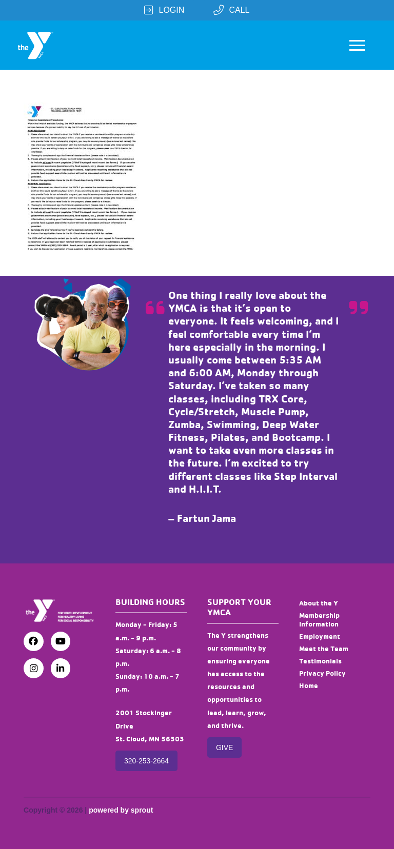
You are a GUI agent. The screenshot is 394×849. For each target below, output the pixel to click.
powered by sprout (121, 810)
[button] (357, 45)
